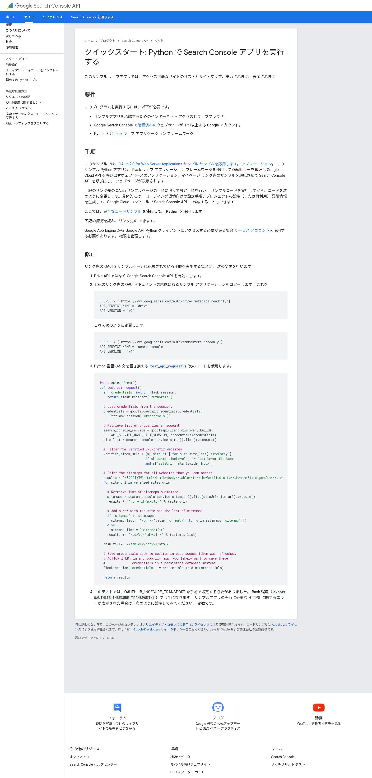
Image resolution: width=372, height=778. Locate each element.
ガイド (159, 40)
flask (118, 133)
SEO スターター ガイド (187, 772)
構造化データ (180, 757)
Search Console (283, 757)
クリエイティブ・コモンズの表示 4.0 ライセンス (176, 624)
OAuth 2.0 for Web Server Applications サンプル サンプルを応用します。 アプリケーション (195, 164)
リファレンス (53, 17)
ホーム (11, 17)
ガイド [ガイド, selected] (29, 17)
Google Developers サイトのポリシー (159, 629)
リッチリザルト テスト (288, 764)
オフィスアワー (81, 757)
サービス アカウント (252, 230)
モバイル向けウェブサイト (190, 764)
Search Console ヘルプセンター (93, 764)
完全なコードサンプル (122, 211)
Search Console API (47, 6)
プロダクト (107, 40)
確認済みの (147, 125)
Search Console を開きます (92, 17)
